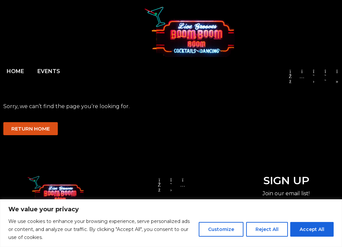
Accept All (311, 229)
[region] (171, 223)
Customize (219, 229)
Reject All (265, 229)
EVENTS (48, 71)
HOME (15, 71)
